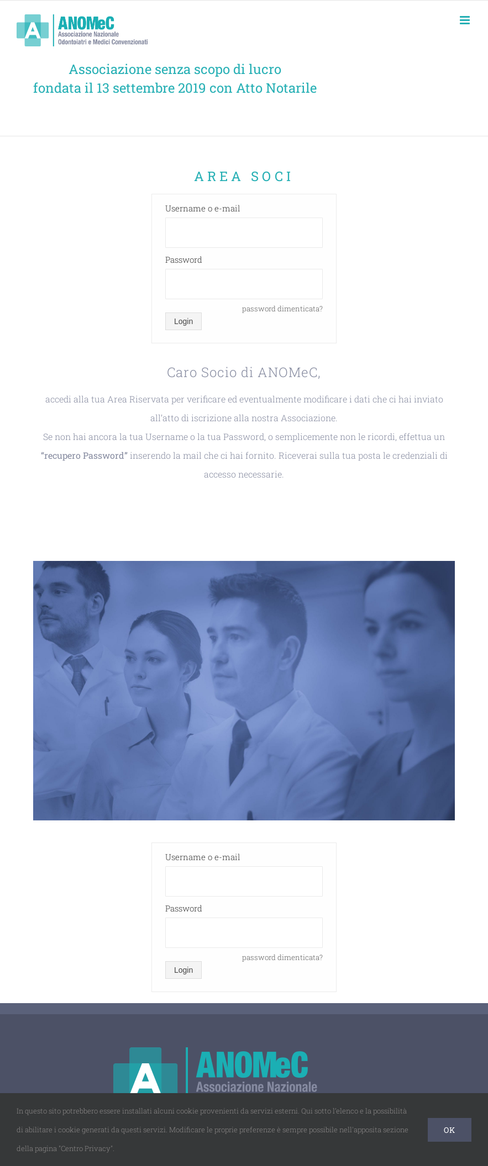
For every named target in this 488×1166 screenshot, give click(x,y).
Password (183, 259)
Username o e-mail (202, 208)
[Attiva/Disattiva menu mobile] (465, 20)
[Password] (244, 284)
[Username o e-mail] (244, 233)
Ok (449, 1130)
